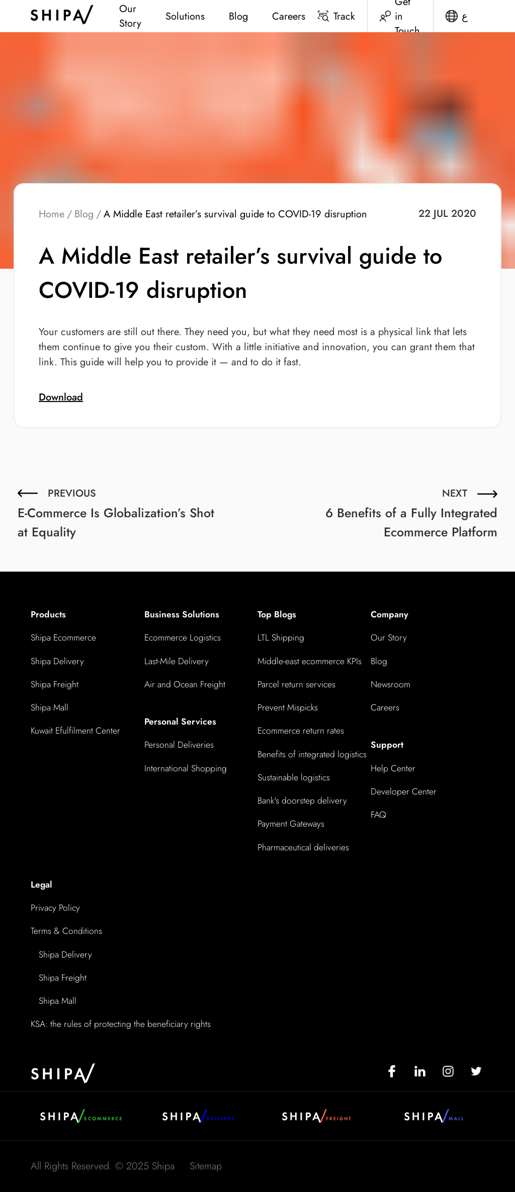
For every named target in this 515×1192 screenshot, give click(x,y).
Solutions (185, 16)
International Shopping (185, 768)
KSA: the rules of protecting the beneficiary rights (121, 1023)
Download (61, 397)
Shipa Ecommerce (63, 637)
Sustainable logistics (294, 777)
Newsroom (390, 684)
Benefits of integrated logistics (312, 754)
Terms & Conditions (66, 930)
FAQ (378, 814)
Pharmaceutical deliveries (303, 847)
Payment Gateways (291, 823)
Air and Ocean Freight (184, 684)
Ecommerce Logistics (182, 637)
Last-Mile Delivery (176, 661)
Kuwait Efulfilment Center (75, 730)
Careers (288, 16)
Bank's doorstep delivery (302, 800)
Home (51, 214)
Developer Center (404, 791)
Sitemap (206, 1166)
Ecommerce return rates (301, 730)
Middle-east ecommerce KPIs (310, 661)
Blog (238, 16)
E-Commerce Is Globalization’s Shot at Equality (118, 512)
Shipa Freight (54, 684)
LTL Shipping (281, 637)
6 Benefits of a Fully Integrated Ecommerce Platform (411, 512)
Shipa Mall (49, 707)
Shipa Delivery (57, 661)
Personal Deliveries (179, 744)
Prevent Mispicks (288, 707)
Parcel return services (296, 684)
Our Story (130, 16)
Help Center (393, 768)
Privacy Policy (55, 907)
